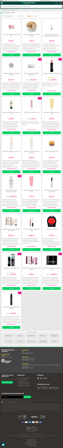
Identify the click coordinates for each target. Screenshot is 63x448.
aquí (14, 411)
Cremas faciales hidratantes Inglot (43, 341)
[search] (61, 6)
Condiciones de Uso (31, 441)
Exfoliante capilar (31, 335)
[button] (56, 3)
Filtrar (20, 16)
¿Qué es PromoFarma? (23, 378)
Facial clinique (8, 341)
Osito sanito (54, 341)
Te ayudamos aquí (7, 382)
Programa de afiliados (23, 383)
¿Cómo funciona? (22, 380)
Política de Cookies (31, 444)
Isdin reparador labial (54, 335)
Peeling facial (20, 335)
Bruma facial (20, 341)
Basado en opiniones (7, 357)
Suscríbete (27, 397)
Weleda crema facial (31, 341)
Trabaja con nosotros (23, 382)
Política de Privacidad (31, 439)
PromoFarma (34, 445)
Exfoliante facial (8, 335)
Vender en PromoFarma (23, 385)
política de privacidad (12, 402)
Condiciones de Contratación (31, 442)
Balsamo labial (43, 335)
